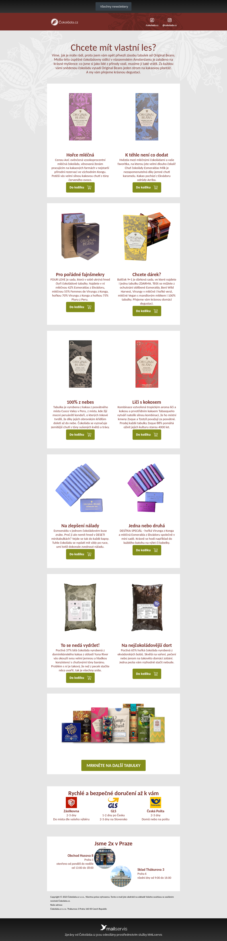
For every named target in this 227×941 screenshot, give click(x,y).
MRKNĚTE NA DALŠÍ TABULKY (113, 765)
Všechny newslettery (113, 6)
